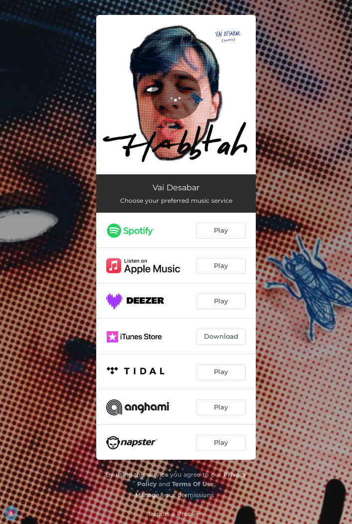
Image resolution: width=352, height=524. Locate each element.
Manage (147, 495)
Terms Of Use (193, 484)
